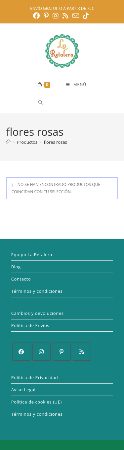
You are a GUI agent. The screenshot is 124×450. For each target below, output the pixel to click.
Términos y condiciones (37, 291)
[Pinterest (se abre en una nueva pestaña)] (46, 16)
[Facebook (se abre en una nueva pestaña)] (37, 16)
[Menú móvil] (76, 84)
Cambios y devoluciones (37, 313)
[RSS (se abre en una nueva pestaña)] (65, 16)
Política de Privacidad (34, 377)
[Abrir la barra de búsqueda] (38, 102)
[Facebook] (21, 352)
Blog (16, 267)
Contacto (21, 279)
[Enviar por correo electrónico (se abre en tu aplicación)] (75, 15)
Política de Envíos (30, 325)
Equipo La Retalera (31, 254)
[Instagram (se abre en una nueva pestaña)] (56, 16)
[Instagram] (41, 352)
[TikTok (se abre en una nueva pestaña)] (86, 16)
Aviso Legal (23, 390)
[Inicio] (8, 142)
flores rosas (55, 142)
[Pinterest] (62, 352)
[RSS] (82, 352)
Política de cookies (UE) (36, 402)
